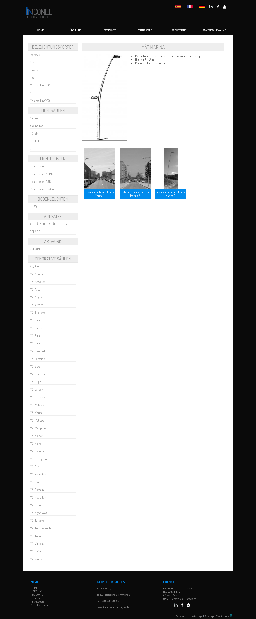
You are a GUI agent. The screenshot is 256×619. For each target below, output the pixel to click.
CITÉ (32, 149)
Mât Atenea (36, 305)
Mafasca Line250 (40, 100)
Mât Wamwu (37, 559)
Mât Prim (35, 466)
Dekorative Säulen (53, 258)
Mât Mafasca (37, 405)
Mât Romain (37, 489)
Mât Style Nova (38, 513)
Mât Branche (37, 312)
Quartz (34, 62)
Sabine (34, 118)
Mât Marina (36, 412)
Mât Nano (35, 443)
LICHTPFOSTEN (53, 158)
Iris (32, 77)
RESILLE (35, 141)
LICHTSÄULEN (53, 110)
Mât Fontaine (37, 359)
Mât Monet (36, 436)
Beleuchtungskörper (53, 47)
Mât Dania (35, 320)
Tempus (35, 54)
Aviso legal (197, 616)
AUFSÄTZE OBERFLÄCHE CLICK (48, 224)
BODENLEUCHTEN (53, 199)
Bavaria (34, 70)
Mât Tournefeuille (40, 528)
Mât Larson (36, 389)
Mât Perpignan (38, 459)
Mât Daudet (36, 328)
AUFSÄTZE (53, 216)
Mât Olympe (37, 451)
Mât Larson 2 (37, 397)
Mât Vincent (37, 543)
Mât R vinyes (37, 482)
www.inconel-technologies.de (113, 607)
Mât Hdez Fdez (38, 374)
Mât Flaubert (37, 351)
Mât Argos (36, 297)
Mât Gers (35, 366)
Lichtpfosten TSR (40, 181)
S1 (31, 93)
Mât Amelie (36, 274)
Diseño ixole (224, 616)
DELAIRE (35, 231)
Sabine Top (37, 126)
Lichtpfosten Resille (42, 189)
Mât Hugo (35, 382)
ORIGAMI (35, 249)
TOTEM (34, 133)
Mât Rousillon (38, 497)
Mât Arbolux (37, 282)
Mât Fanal (35, 335)
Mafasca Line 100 (40, 85)
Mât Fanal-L (36, 343)
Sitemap (209, 616)
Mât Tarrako (37, 520)
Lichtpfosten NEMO (41, 174)
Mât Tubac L (37, 536)
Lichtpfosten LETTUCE (43, 166)
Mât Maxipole (38, 428)
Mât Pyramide (38, 474)
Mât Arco (35, 289)
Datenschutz (182, 616)
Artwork (52, 241)
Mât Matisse (37, 420)
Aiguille (34, 266)
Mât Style (35, 505)
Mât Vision (36, 551)
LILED (33, 206)
